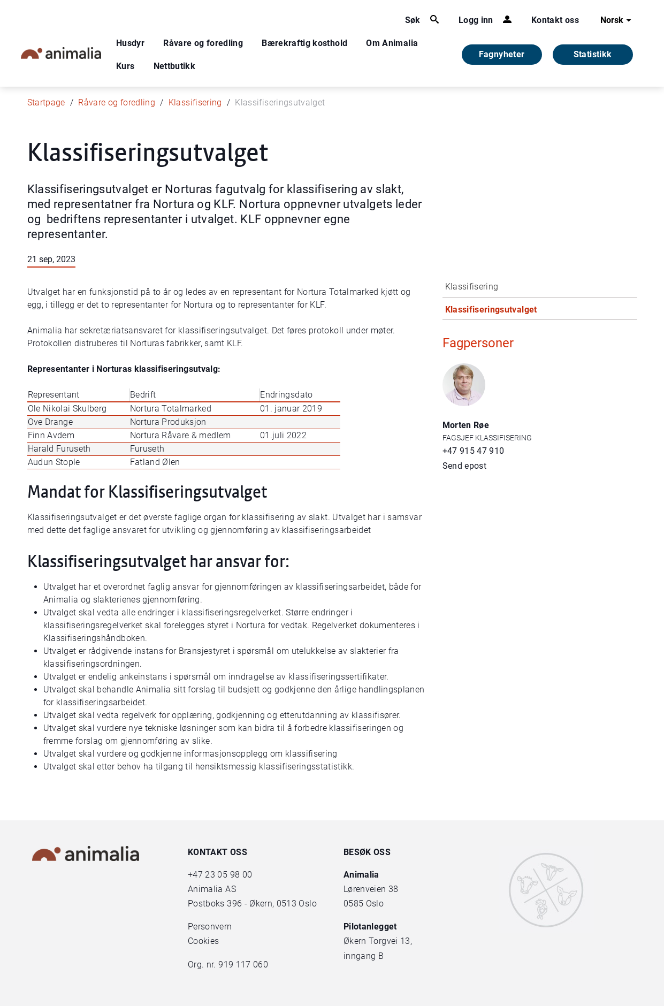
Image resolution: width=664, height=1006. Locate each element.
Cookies (203, 941)
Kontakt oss (555, 20)
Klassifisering (195, 102)
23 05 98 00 (228, 875)
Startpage (46, 102)
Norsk (617, 20)
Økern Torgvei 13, (379, 941)
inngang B (364, 956)
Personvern (210, 926)
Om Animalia (392, 43)
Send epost (464, 466)
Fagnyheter (502, 54)
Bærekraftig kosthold (304, 43)
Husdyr (130, 43)
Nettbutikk (175, 66)
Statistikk (593, 54)
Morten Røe (466, 425)
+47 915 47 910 (473, 451)
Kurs (125, 66)
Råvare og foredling (203, 43)
